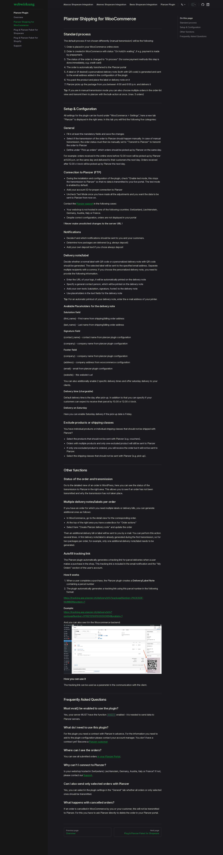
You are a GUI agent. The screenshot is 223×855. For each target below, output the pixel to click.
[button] (28, 13)
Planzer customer (98, 741)
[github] (202, 4)
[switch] (194, 4)
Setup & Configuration (190, 27)
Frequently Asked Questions (193, 36)
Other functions (187, 32)
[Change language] (183, 4)
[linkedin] (207, 4)
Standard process (188, 22)
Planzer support (84, 203)
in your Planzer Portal (108, 756)
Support (87, 775)
